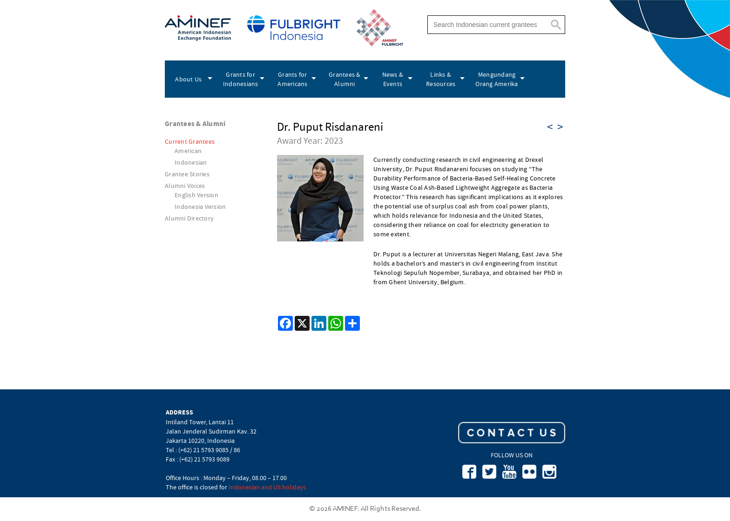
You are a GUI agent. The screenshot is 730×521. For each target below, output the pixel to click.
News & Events (393, 79)
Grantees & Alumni (345, 79)
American (188, 151)
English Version (196, 195)
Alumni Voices (185, 185)
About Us (188, 79)
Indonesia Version (200, 206)
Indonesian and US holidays (267, 487)
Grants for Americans (292, 79)
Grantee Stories (187, 174)
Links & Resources (440, 79)
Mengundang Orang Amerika (496, 79)
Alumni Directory (189, 218)
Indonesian (191, 162)
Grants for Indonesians (240, 79)
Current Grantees (190, 141)
